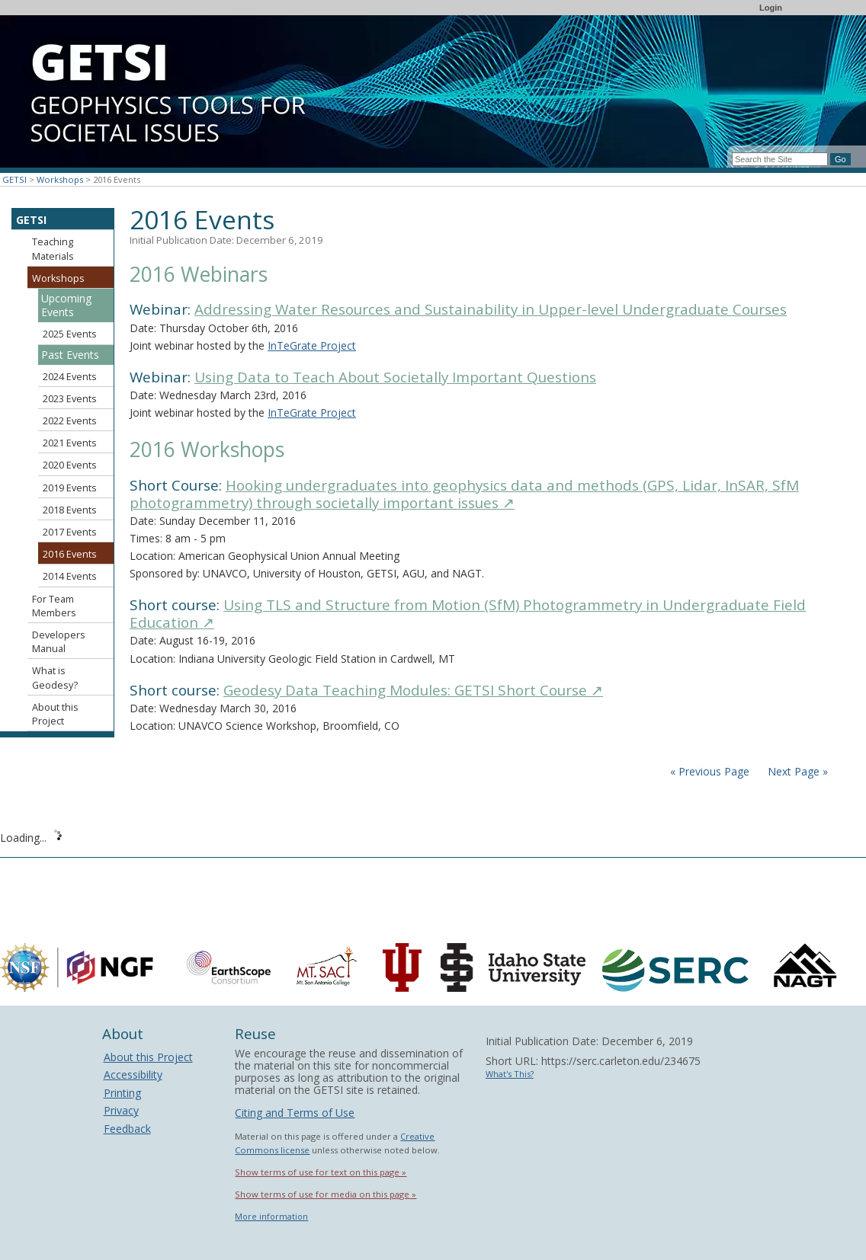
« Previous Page (709, 771)
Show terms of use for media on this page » (325, 1194)
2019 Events (70, 487)
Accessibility (133, 1074)
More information (271, 1216)
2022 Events (70, 420)
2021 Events (70, 443)
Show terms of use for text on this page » (320, 1172)
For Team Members (54, 606)
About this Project (55, 714)
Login (770, 7)
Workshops (60, 179)
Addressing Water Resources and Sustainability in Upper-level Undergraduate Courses (490, 309)
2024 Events (70, 376)
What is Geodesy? (55, 677)
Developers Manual (58, 641)
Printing (122, 1093)
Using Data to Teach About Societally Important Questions (395, 377)
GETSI (14, 179)
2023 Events (70, 398)
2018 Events (70, 510)
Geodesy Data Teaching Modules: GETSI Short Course (413, 690)
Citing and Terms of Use (294, 1112)
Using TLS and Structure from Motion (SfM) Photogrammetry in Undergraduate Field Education (468, 613)
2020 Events (70, 465)
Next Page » (796, 771)
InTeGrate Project (312, 345)
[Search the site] (780, 159)
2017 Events (70, 532)
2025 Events (70, 334)
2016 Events (70, 554)
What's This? (510, 1073)
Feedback (127, 1128)
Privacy (121, 1110)
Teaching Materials (53, 248)
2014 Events (70, 576)
